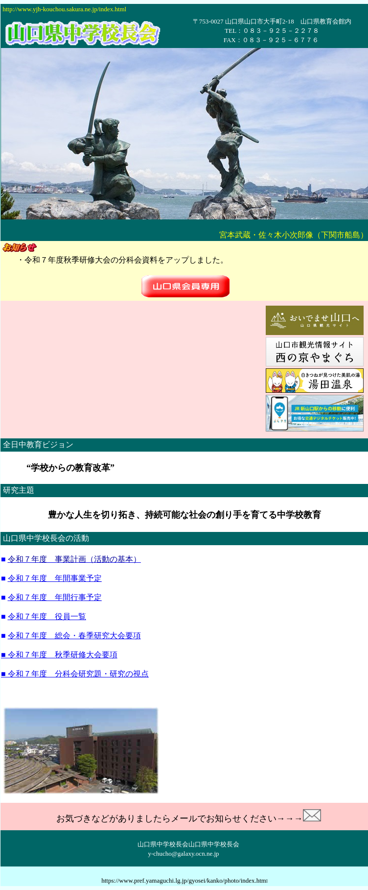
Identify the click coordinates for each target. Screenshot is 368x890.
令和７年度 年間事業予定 (55, 578)
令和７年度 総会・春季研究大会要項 (74, 635)
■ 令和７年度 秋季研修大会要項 (59, 654)
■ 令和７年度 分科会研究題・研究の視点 (75, 674)
